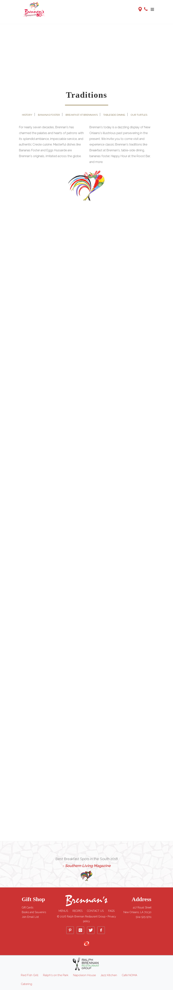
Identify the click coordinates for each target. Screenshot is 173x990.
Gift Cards (27, 907)
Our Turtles (139, 114)
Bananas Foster (49, 114)
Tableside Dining (114, 114)
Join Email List (30, 916)
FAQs (111, 910)
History (27, 114)
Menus (63, 910)
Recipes (77, 910)
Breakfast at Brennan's (82, 114)
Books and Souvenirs (34, 912)
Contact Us (95, 910)
